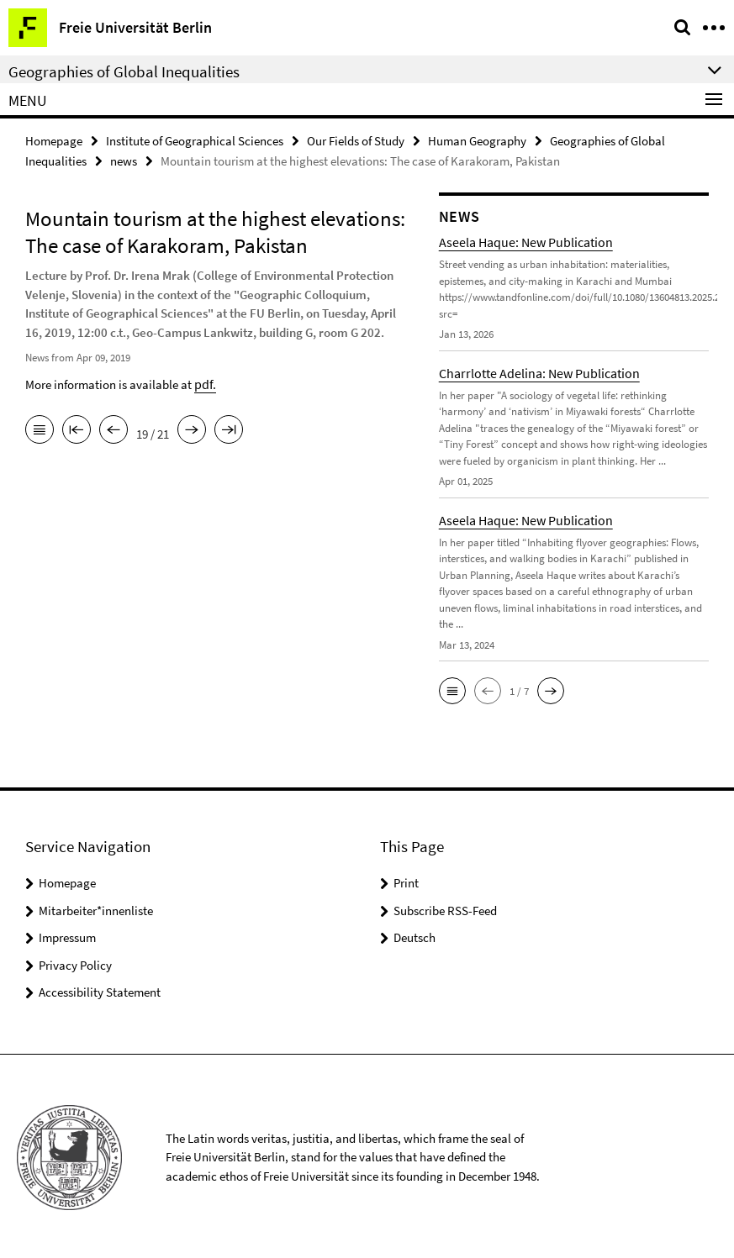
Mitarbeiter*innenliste (96, 908)
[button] (452, 688)
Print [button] (406, 880)
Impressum (67, 935)
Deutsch (414, 935)
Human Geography (477, 140)
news (123, 159)
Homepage (53, 140)
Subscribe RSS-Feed (445, 908)
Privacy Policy (75, 963)
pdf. (204, 380)
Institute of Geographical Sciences (194, 140)
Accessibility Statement (100, 989)
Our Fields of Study (355, 140)
